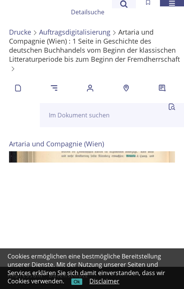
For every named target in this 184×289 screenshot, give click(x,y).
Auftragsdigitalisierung (74, 32)
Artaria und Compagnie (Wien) (56, 143)
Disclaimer (104, 281)
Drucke (20, 32)
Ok (77, 281)
